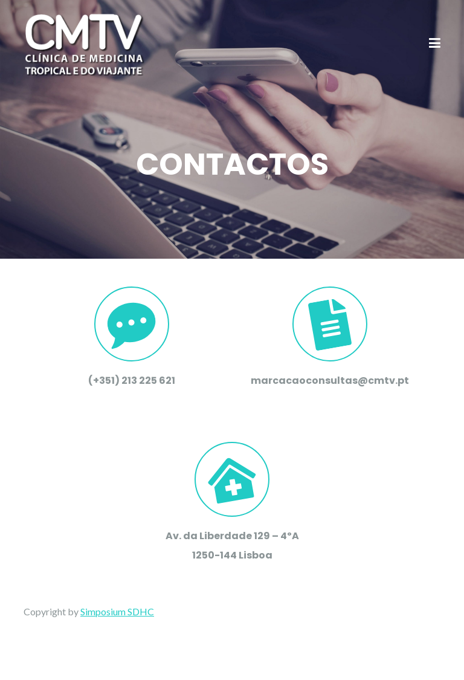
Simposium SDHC (117, 611)
